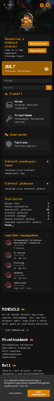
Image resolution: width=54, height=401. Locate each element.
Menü (9, 5)
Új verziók (19, 253)
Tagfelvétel (20, 283)
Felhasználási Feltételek (17, 345)
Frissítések (23, 115)
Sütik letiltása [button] (15, 393)
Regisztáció (37, 51)
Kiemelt (16, 93)
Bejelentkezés (38, 44)
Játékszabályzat (12, 354)
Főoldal (9, 80)
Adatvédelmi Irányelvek (16, 348)
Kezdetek (18, 273)
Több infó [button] (23, 386)
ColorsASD (19, 245)
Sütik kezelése (11, 351)
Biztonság (19, 263)
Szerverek (18, 134)
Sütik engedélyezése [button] (39, 393)
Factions (21, 142)
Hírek (19, 101)
